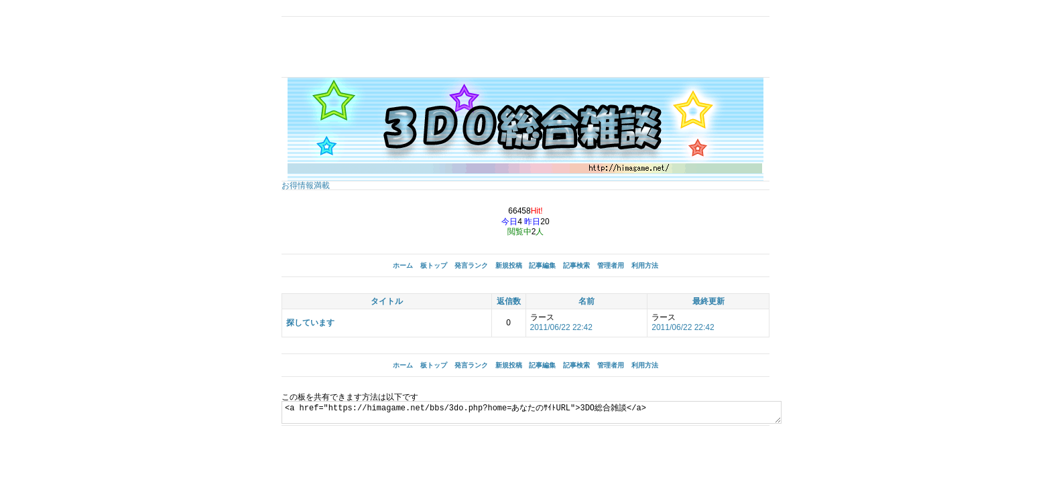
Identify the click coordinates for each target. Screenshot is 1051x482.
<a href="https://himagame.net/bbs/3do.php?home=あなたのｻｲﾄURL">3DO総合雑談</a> (558, 412)
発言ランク (471, 265)
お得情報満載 (306, 185)
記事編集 (542, 265)
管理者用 (610, 265)
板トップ (433, 265)
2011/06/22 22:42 (561, 327)
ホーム (403, 265)
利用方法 (644, 265)
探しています (310, 322)
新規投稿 (508, 265)
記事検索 (576, 265)
